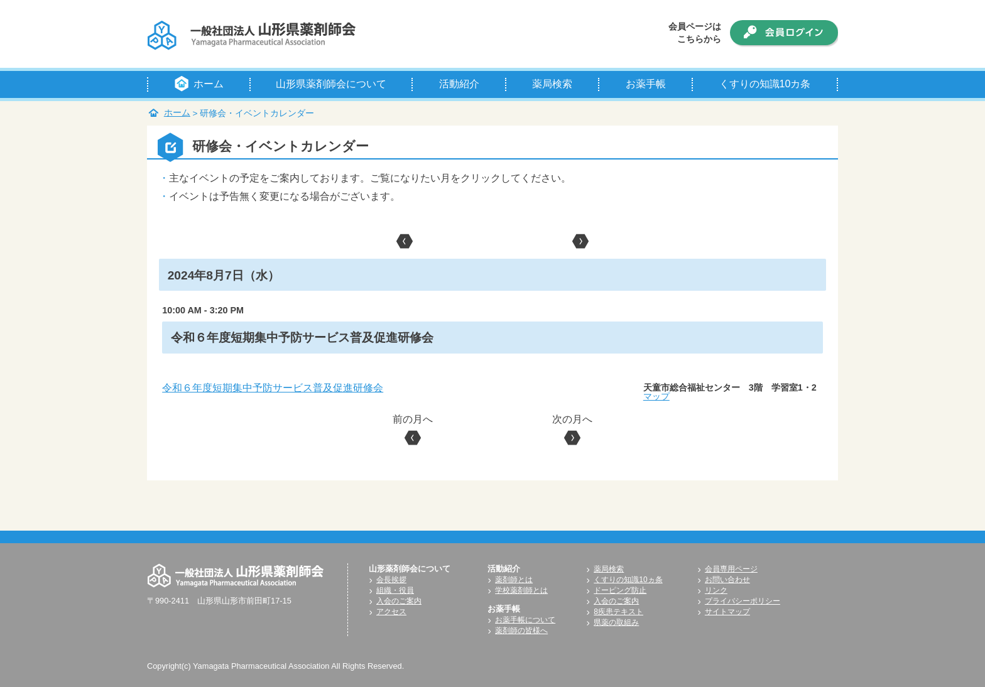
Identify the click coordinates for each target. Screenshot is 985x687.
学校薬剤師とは (521, 590)
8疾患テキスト (618, 611)
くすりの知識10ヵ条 (628, 579)
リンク (716, 590)
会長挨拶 (391, 579)
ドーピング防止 (620, 590)
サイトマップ (727, 611)
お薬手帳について (525, 619)
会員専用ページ (731, 569)
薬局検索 (609, 569)
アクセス (391, 611)
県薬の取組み (616, 622)
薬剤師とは (514, 579)
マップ (656, 396)
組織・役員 (395, 590)
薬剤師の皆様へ (521, 630)
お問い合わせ (727, 579)
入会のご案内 (399, 601)
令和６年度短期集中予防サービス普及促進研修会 (272, 387)
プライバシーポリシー (742, 601)
